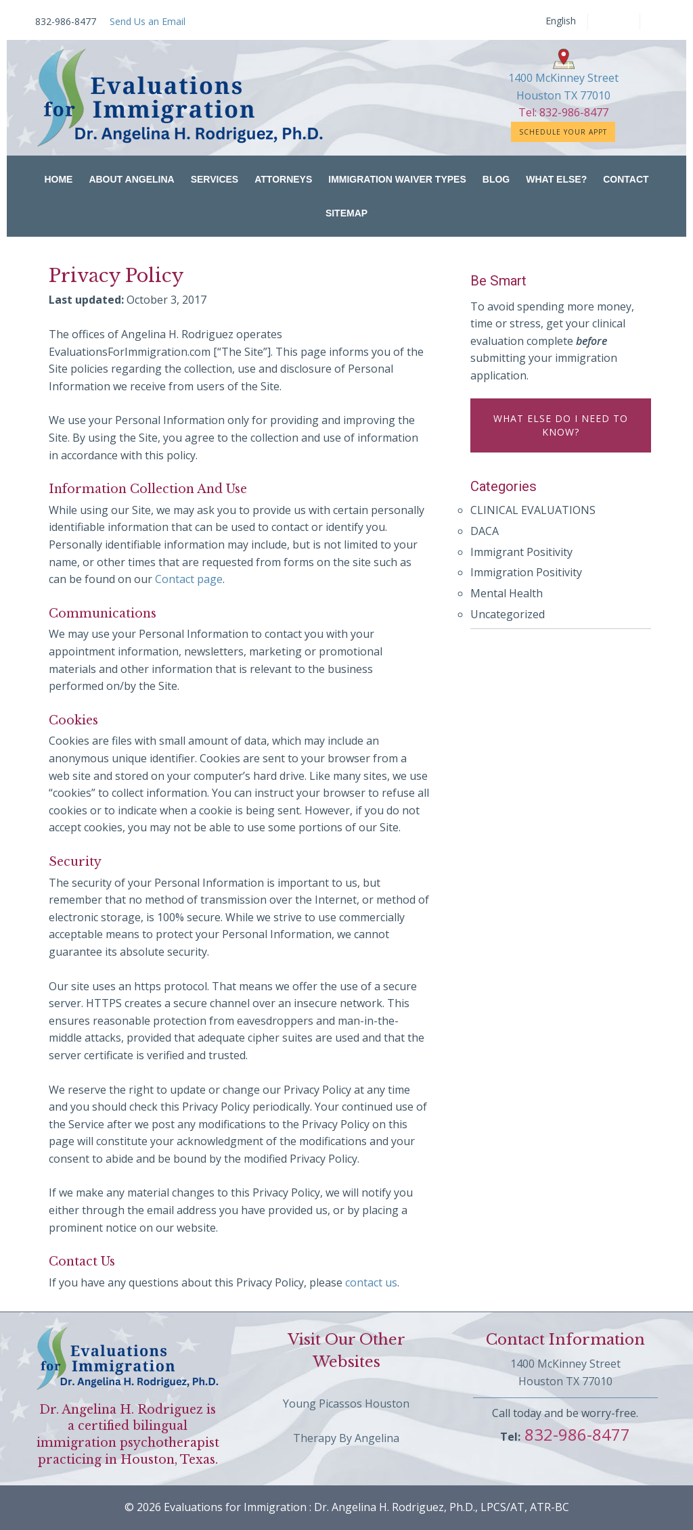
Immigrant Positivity (521, 551)
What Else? (556, 179)
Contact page (189, 579)
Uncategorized (507, 614)
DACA (484, 531)
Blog (496, 179)
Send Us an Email (147, 21)
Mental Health (506, 593)
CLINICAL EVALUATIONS (533, 510)
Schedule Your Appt (563, 132)
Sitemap (346, 213)
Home (58, 179)
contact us (371, 1282)
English (560, 21)
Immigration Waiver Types (397, 179)
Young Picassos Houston (346, 1403)
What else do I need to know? (560, 425)
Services (215, 179)
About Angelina (131, 179)
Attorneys (283, 179)
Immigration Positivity (526, 572)
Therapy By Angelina (346, 1438)
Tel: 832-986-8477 (563, 112)
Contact (625, 179)
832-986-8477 (575, 1434)
